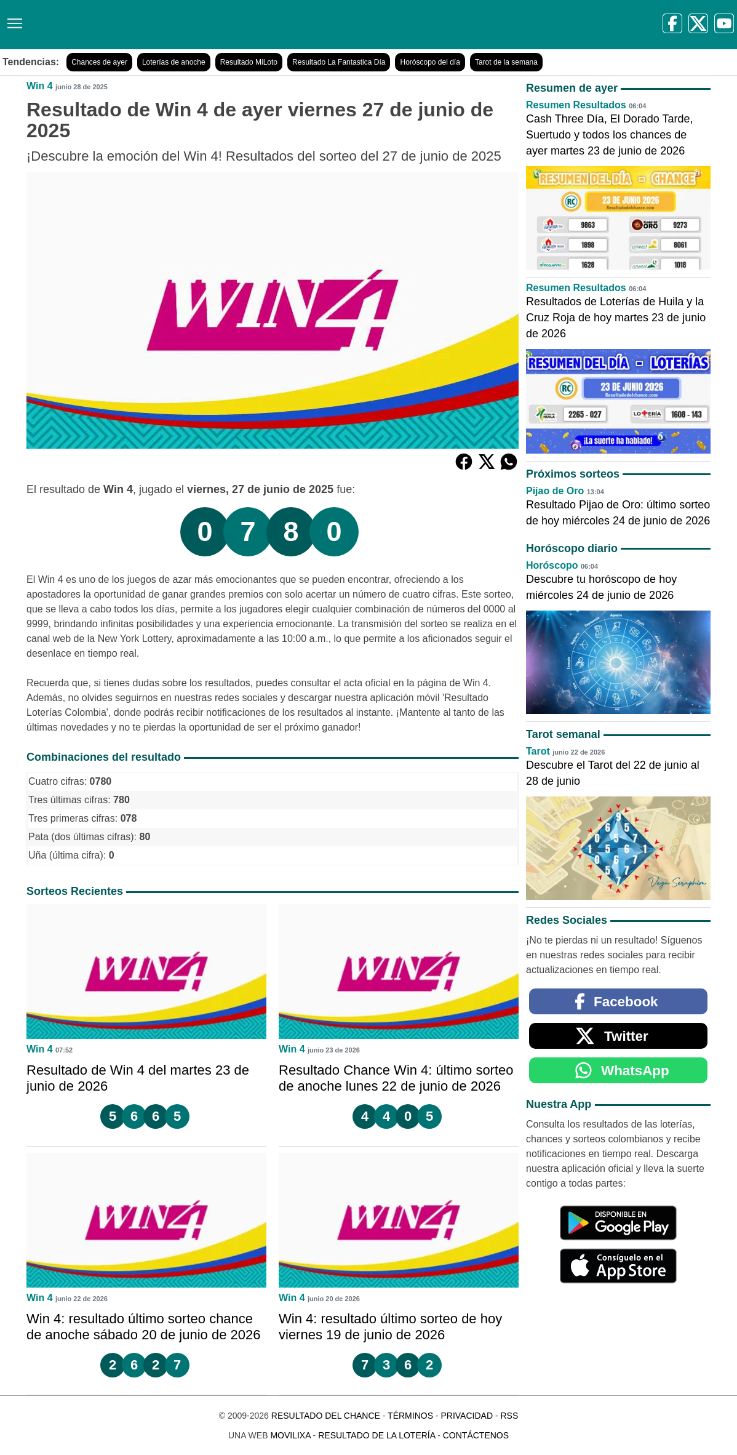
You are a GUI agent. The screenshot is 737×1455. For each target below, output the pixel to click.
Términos (410, 1416)
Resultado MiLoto (248, 62)
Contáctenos (476, 1435)
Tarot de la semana (506, 62)
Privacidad (466, 1416)
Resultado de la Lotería (376, 1435)
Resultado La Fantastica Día (338, 62)
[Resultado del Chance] (178, 24)
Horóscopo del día (430, 62)
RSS (509, 1416)
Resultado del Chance (325, 1416)
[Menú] (12, 18)
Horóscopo (552, 565)
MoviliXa (290, 1435)
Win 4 (39, 86)
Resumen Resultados (576, 105)
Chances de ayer (99, 62)
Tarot (538, 751)
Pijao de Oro (555, 491)
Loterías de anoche (173, 62)
